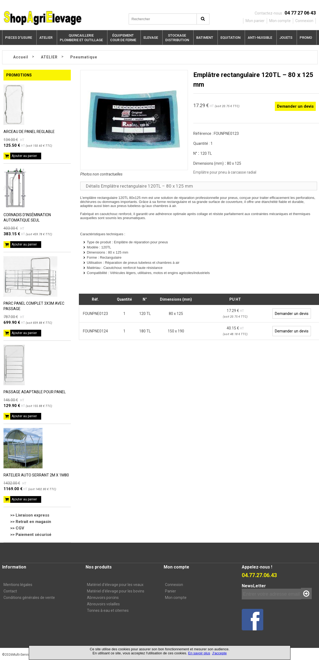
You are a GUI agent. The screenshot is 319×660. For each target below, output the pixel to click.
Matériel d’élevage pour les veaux (115, 584)
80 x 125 (176, 313)
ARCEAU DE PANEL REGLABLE (29, 131)
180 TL (145, 331)
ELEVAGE (150, 38)
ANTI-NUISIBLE (260, 38)
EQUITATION (230, 38)
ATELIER (45, 38)
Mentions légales (17, 584)
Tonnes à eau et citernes (108, 610)
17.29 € (235, 313)
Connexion (174, 584)
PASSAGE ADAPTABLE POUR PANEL (34, 392)
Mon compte (176, 597)
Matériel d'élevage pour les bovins (115, 591)
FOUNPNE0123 (95, 313)
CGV (20, 528)
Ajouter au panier (24, 156)
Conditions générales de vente (29, 597)
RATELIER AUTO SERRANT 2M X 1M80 (36, 475)
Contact (10, 591)
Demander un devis (295, 106)
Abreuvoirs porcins (103, 597)
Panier (170, 591)
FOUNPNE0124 (95, 331)
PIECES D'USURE (18, 38)
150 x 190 (176, 331)
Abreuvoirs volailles (103, 604)
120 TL (145, 313)
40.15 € (235, 331)
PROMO (306, 38)
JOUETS (285, 38)
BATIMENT (204, 38)
